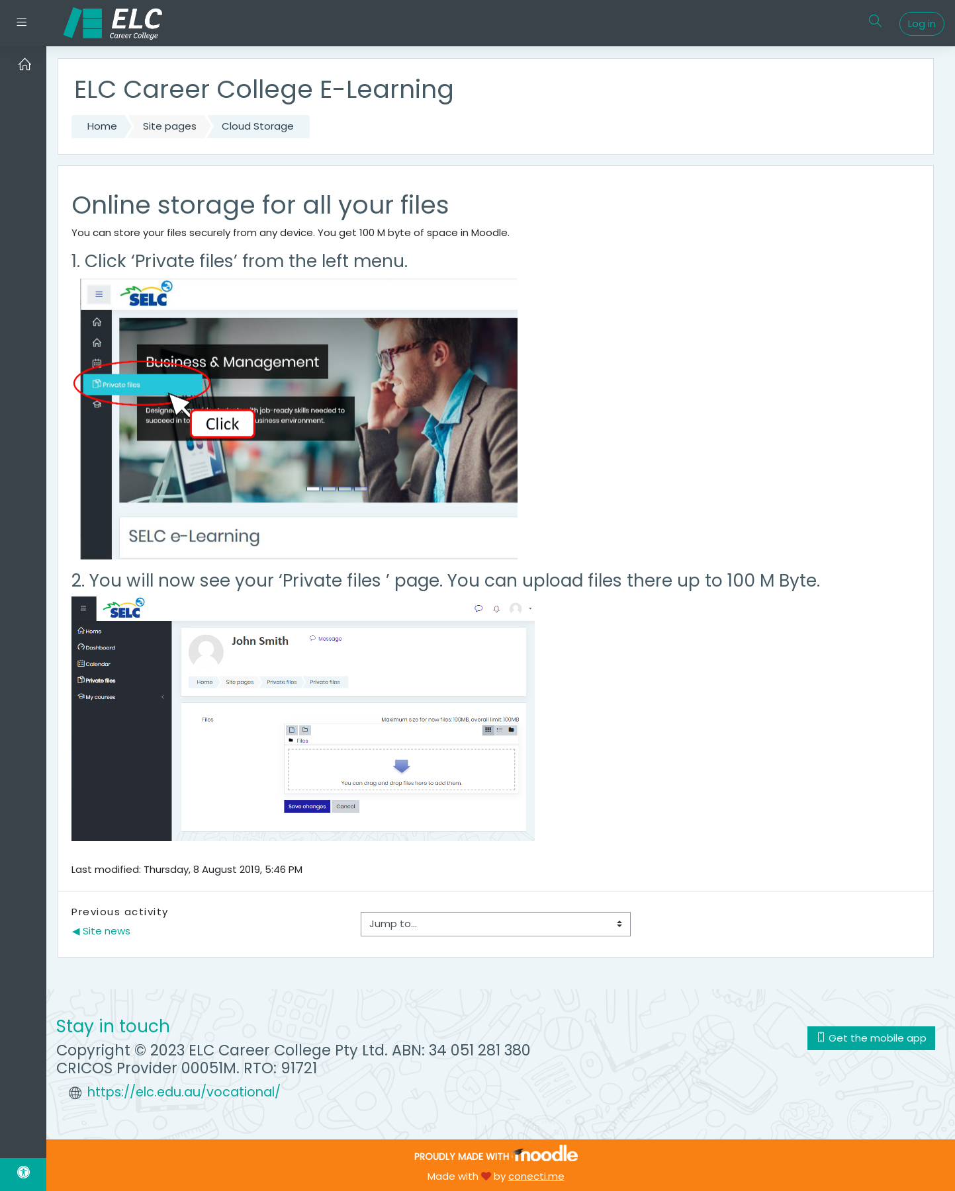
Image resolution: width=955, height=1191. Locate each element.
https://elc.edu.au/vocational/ (184, 1092)
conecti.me (536, 1176)
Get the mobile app (871, 1038)
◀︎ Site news (101, 931)
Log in (922, 23)
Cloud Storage (258, 126)
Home (102, 126)
